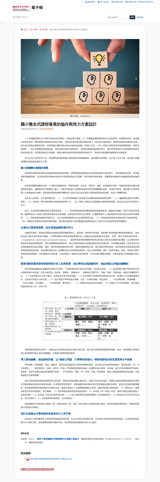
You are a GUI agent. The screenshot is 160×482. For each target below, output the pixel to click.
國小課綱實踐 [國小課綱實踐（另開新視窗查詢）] (26, 469)
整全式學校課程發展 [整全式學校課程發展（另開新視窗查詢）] (47, 469)
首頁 (24, 29)
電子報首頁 (103, 2)
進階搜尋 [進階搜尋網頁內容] (139, 17)
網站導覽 (90, 2)
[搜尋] (118, 17)
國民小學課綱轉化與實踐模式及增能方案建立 (58, 439)
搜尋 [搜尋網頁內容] (132, 17)
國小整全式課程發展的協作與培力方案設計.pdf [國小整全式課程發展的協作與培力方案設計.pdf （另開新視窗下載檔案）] (51, 459)
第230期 (33, 29)
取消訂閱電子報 (145, 2)
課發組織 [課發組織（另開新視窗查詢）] (35, 469)
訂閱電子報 (131, 2)
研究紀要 (44, 29)
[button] (29, 78)
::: (83, 2)
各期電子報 (117, 2)
